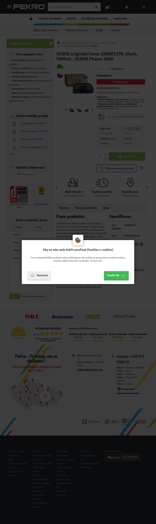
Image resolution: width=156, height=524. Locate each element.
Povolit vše (116, 275)
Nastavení (39, 275)
